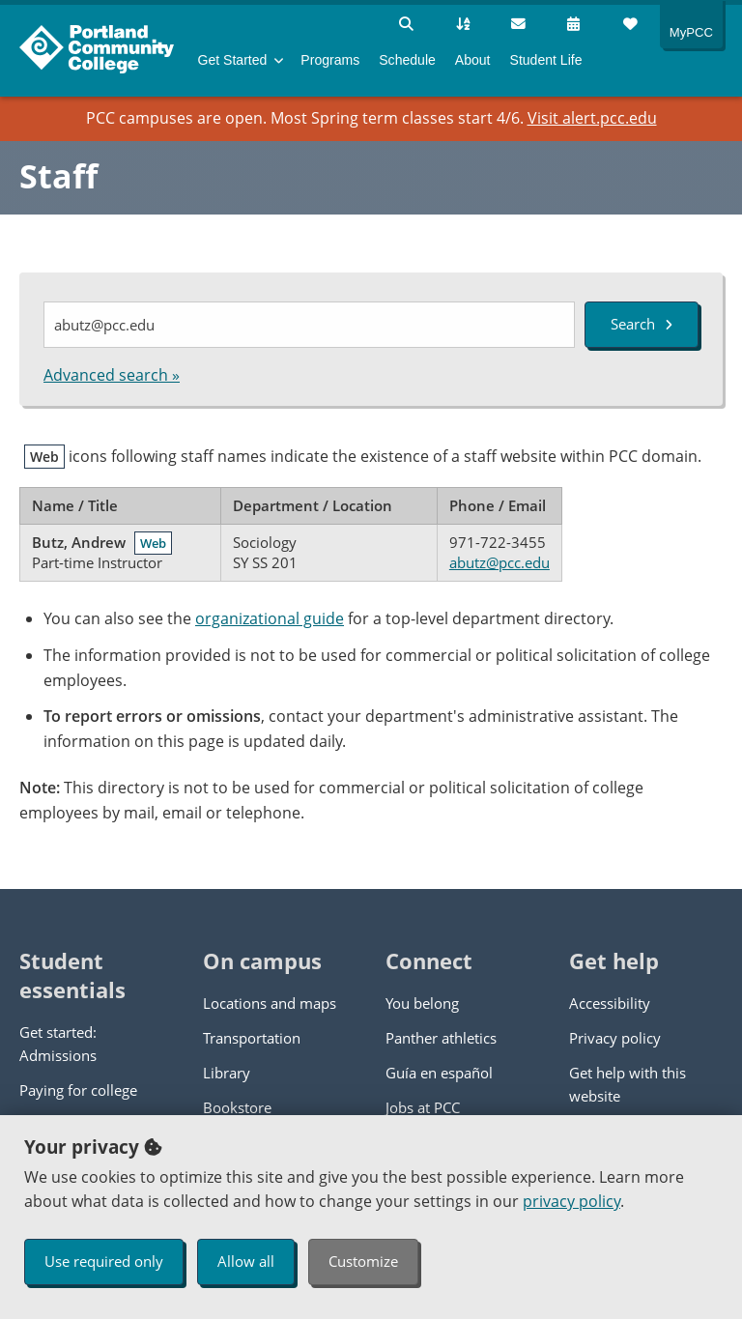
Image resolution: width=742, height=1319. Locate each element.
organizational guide (269, 618)
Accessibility (609, 1003)
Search (641, 323)
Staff (58, 176)
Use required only (103, 1261)
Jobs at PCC (422, 1107)
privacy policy (571, 1201)
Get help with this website (627, 1084)
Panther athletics (441, 1037)
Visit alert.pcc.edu (592, 118)
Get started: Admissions (58, 1043)
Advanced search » (111, 375)
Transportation (251, 1037)
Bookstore (237, 1107)
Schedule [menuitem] (407, 60)
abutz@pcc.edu (499, 562)
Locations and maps (269, 1003)
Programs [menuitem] (329, 60)
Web (153, 543)
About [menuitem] (473, 60)
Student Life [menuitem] (546, 60)
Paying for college (78, 1090)
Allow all (245, 1261)
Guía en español (439, 1072)
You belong (422, 1003)
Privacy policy (615, 1037)
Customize (363, 1261)
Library (226, 1072)
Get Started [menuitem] (233, 60)
